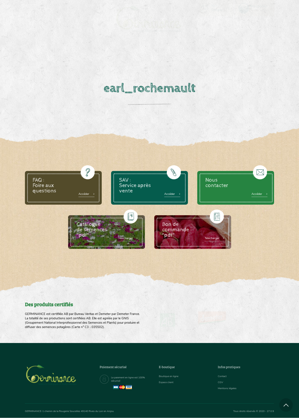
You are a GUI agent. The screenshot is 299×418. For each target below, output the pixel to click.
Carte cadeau (136, 54)
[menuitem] (254, 8)
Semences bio (59, 54)
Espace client (167, 382)
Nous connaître (97, 54)
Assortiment (180, 54)
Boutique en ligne (237, 54)
